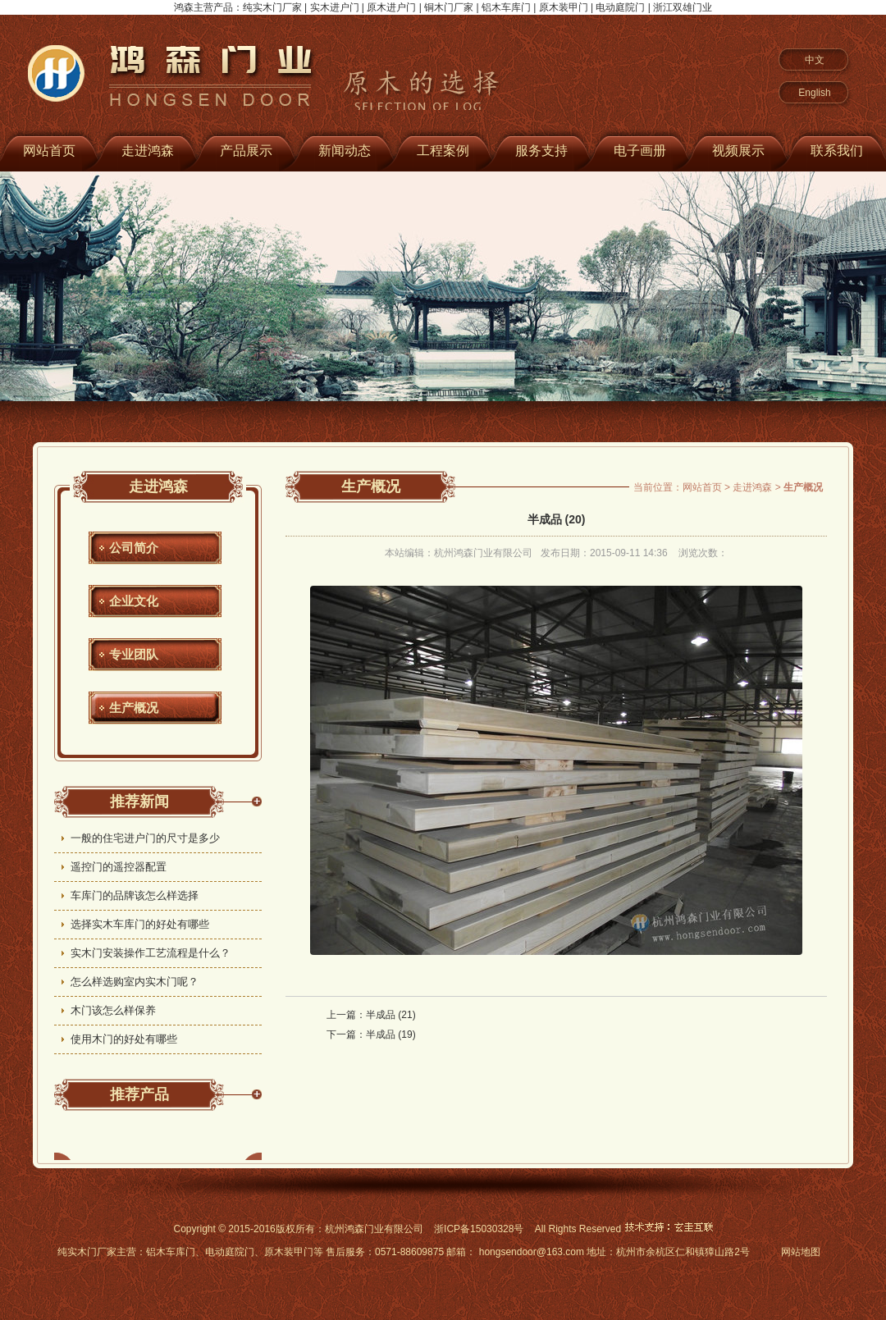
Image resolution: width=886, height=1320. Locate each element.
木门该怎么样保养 (113, 1010)
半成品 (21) (391, 1015)
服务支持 (541, 151)
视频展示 (738, 151)
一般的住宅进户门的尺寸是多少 (145, 838)
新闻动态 (344, 151)
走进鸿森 (147, 151)
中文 (814, 60)
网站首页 (702, 487)
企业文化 (133, 601)
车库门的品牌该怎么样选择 (135, 895)
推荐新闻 (139, 801)
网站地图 (800, 1252)
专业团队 (133, 654)
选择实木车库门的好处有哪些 (140, 924)
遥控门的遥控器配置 (119, 867)
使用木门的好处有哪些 (124, 1039)
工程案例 (443, 151)
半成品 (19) (391, 1034)
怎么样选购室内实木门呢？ (135, 981)
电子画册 (640, 151)
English (814, 92)
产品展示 (246, 151)
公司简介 (133, 548)
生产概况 (133, 708)
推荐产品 (139, 1094)
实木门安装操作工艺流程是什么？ (151, 953)
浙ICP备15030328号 (478, 1229)
